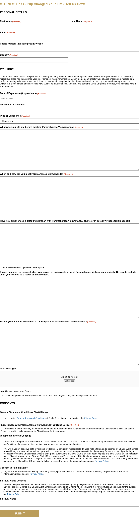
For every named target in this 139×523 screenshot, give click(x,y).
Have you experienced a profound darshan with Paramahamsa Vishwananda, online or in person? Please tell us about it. (65, 221)
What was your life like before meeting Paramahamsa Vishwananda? (41, 127)
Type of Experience (15, 116)
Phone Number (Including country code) (21, 44)
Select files (69, 381)
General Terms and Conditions (31, 418)
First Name (10, 21)
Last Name (81, 21)
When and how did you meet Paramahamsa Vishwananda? (36, 174)
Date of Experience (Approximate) (23, 93)
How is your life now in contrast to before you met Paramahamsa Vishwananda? (48, 321)
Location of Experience (12, 104)
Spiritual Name (8, 499)
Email (7, 32)
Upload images (8, 368)
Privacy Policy (90, 418)
